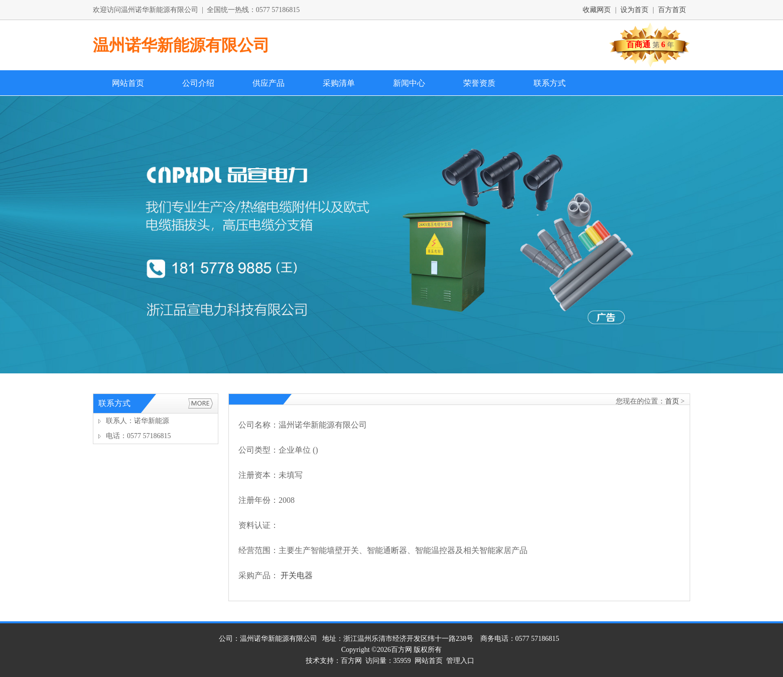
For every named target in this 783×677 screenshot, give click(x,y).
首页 (672, 401)
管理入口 (460, 660)
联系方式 (550, 83)
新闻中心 (409, 83)
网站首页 (128, 83)
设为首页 (634, 10)
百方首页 (672, 10)
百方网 (401, 649)
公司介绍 (198, 83)
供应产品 (268, 83)
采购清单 (339, 83)
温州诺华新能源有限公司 (181, 45)
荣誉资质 (479, 83)
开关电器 (297, 575)
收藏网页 (597, 10)
